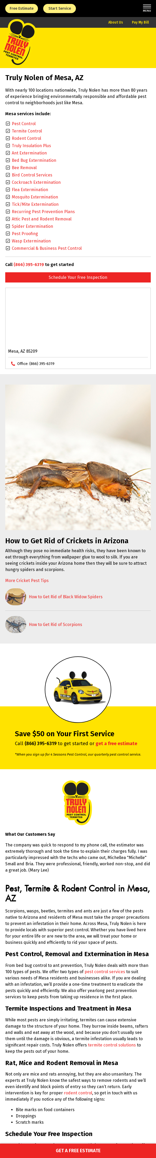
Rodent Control (26, 138)
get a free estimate (116, 743)
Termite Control (27, 131)
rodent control (78, 1092)
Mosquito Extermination (35, 197)
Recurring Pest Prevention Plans (43, 211)
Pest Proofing (25, 233)
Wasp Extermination (31, 241)
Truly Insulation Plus (31, 145)
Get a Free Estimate (78, 1151)
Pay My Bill (140, 22)
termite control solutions (112, 1045)
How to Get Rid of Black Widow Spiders (66, 596)
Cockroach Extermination (36, 182)
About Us (115, 22)
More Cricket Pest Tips (27, 580)
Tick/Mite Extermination (35, 204)
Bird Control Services (32, 175)
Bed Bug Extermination (34, 160)
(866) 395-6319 (29, 264)
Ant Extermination (29, 153)
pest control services (105, 971)
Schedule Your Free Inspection (78, 277)
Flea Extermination (30, 189)
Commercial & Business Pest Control (47, 248)
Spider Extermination (32, 226)
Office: (35, 363)
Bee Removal (24, 167)
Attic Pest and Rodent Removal (41, 219)
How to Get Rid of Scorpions (55, 624)
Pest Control (24, 123)
